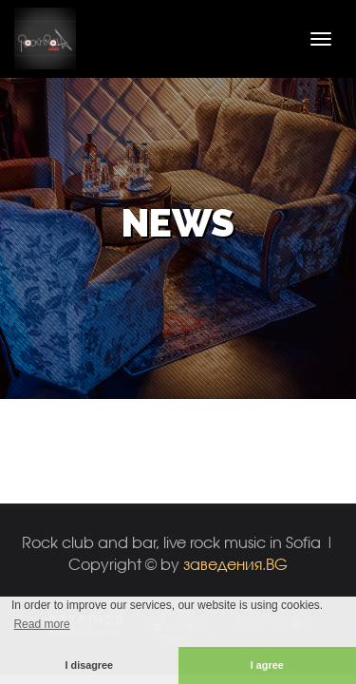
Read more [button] (41, 624)
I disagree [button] (89, 665)
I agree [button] (267, 665)
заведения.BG (235, 564)
